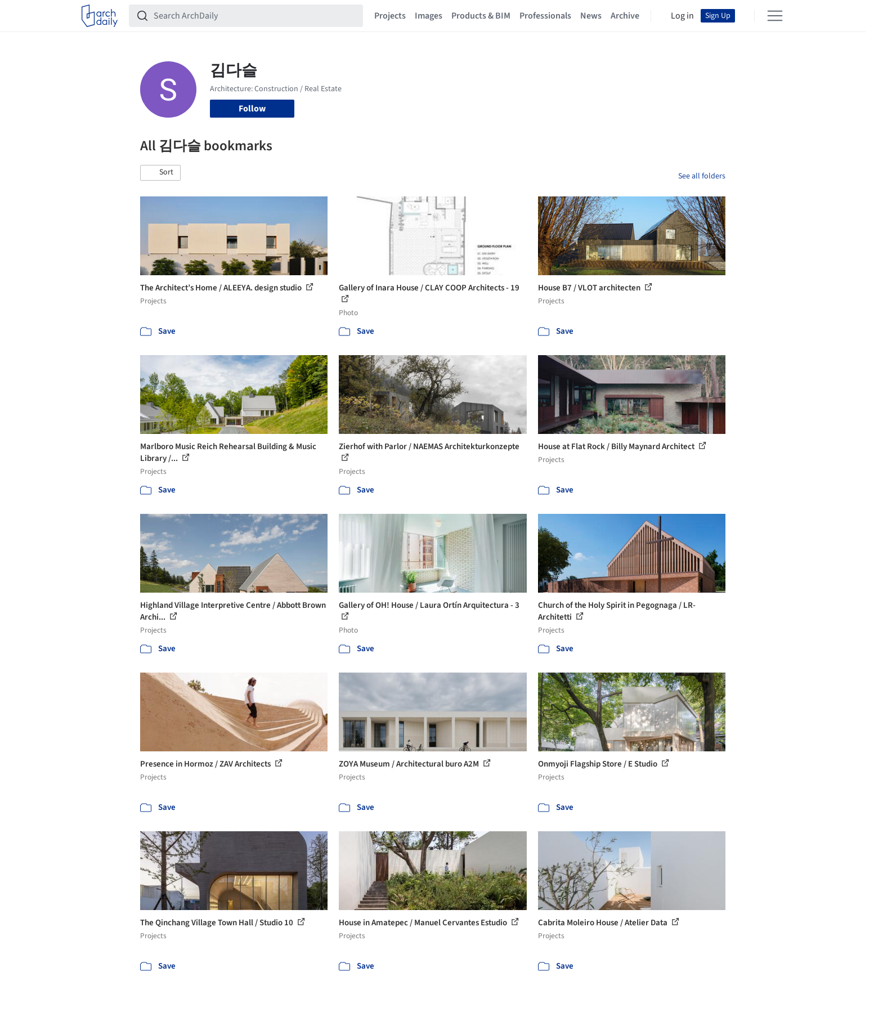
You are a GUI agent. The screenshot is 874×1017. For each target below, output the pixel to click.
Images (428, 16)
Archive (625, 16)
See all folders (701, 176)
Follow (252, 108)
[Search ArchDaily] (255, 16)
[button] (160, 173)
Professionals (545, 16)
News (591, 16)
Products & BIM (480, 16)
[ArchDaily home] (100, 16)
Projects (390, 16)
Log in (682, 16)
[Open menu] (775, 16)
